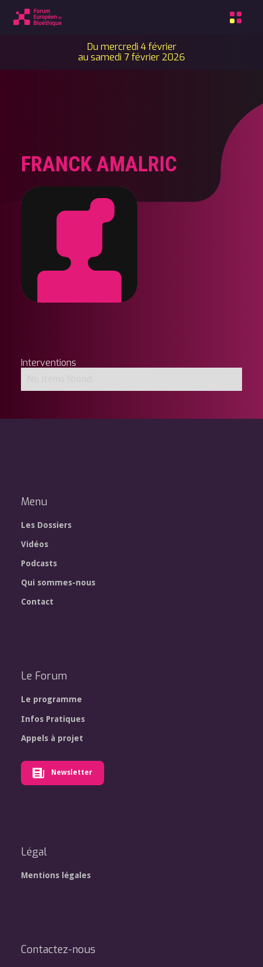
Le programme (51, 699)
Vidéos (34, 544)
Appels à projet (52, 738)
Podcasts (39, 563)
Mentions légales (56, 875)
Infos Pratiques (53, 719)
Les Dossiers (46, 525)
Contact (37, 601)
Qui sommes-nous (58, 582)
